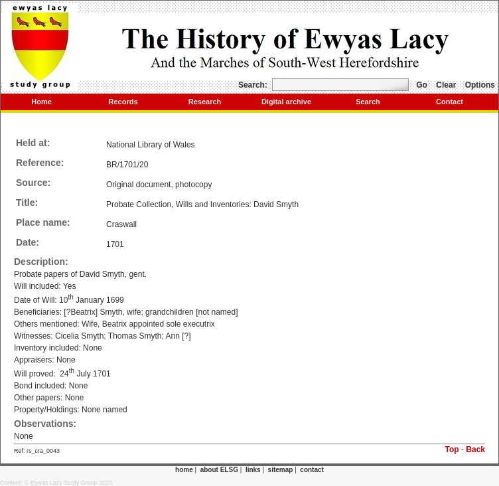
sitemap (280, 469)
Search (368, 102)
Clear (446, 85)
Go (421, 85)
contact (312, 469)
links (253, 469)
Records (122, 102)
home (184, 469)
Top (452, 449)
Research (205, 102)
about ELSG (219, 469)
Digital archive (286, 102)
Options (480, 85)
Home (41, 102)
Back (475, 449)
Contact (449, 102)
